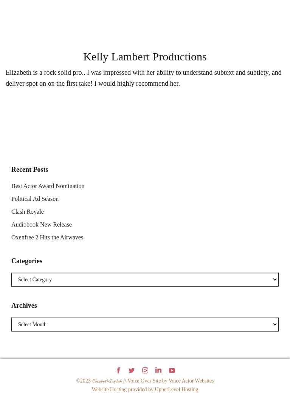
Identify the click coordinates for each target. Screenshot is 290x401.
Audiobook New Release (41, 224)
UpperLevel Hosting (177, 389)
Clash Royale (27, 211)
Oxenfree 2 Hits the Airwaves (47, 237)
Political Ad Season (35, 199)
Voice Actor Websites (191, 381)
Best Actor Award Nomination (48, 186)
